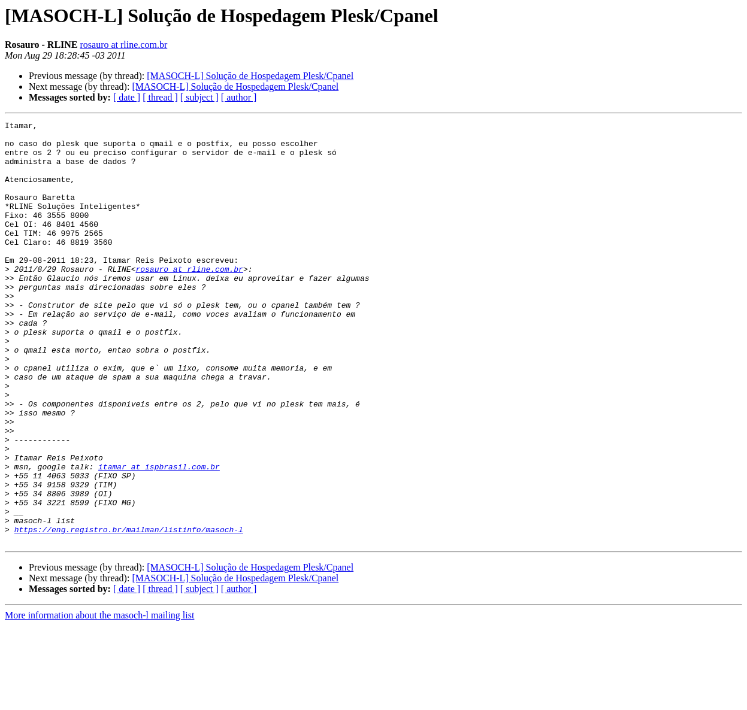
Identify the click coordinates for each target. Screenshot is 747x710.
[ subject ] (199, 97)
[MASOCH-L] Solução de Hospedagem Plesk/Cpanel (250, 76)
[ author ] (239, 97)
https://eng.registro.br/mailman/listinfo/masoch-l (128, 611)
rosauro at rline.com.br (124, 45)
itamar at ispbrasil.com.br (159, 536)
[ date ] (126, 97)
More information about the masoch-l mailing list (99, 699)
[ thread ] (160, 97)
